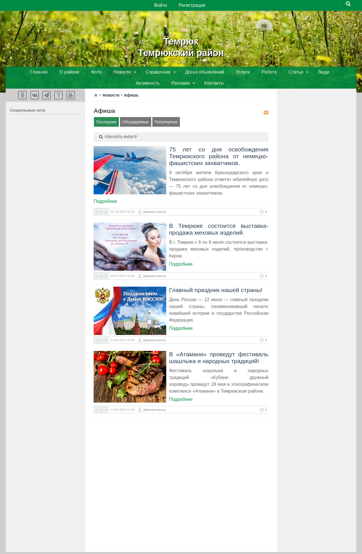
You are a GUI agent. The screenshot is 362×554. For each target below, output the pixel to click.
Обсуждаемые (135, 112)
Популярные (166, 112)
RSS (266, 103)
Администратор (154, 202)
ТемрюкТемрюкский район (181, 45)
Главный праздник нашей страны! (215, 280)
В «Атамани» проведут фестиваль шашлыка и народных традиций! (218, 348)
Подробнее (105, 191)
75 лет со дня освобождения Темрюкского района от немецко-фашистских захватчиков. (218, 147)
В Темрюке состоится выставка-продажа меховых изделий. (218, 219)
